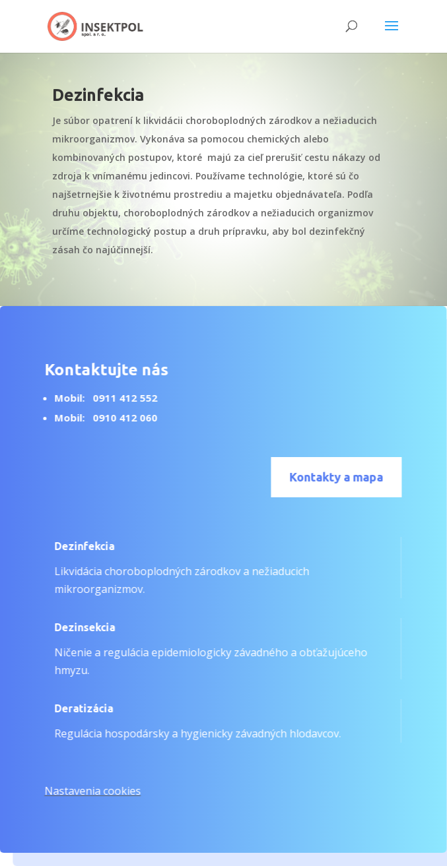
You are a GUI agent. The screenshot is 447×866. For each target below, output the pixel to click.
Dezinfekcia (79, 546)
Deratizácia (78, 708)
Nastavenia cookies (87, 791)
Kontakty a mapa (331, 476)
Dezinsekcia (79, 627)
